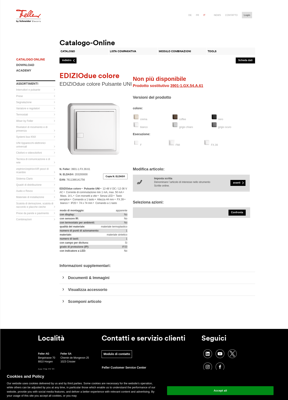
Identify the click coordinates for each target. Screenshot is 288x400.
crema (143, 119)
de (190, 15)
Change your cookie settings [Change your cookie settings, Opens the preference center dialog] (220, 379)
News (217, 15)
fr (197, 15)
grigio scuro (224, 127)
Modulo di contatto (117, 354)
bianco (144, 127)
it (204, 15)
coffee (182, 119)
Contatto (231, 15)
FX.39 (214, 144)
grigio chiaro (186, 127)
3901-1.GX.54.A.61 (186, 86)
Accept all (220, 390)
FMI (178, 144)
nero (220, 119)
